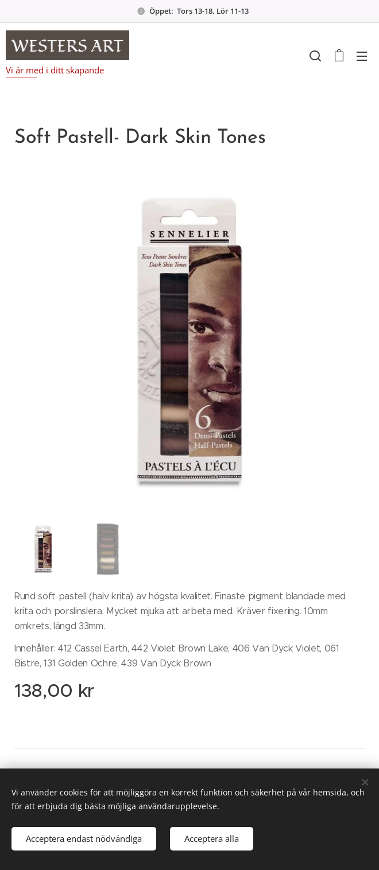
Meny (362, 56)
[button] (315, 55)
